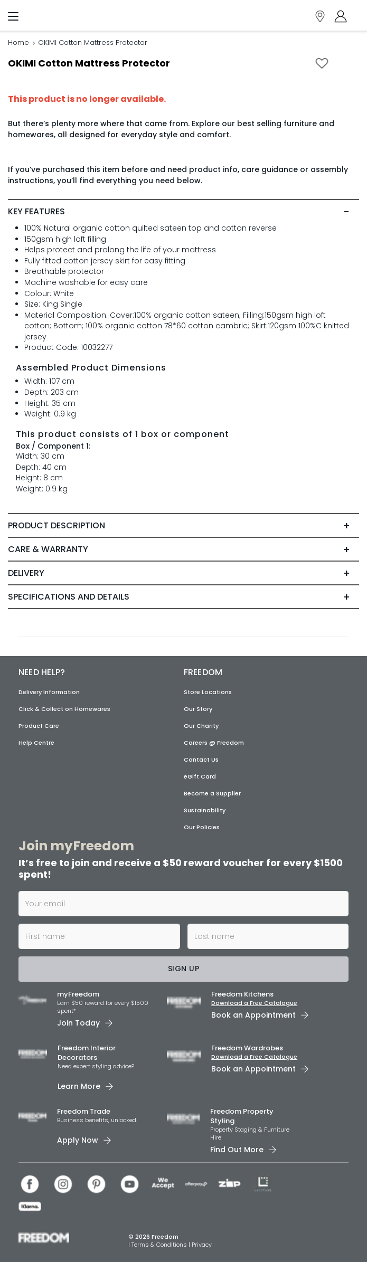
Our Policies (202, 827)
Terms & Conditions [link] (160, 1244)
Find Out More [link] (237, 1149)
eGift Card (200, 776)
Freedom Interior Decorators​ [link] (87, 1052)
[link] (61, 14)
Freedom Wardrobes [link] (247, 1048)
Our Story (198, 709)
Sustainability (204, 810)
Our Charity (201, 726)
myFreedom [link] (78, 994)
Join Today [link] (78, 1023)
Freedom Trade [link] (83, 1111)
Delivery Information (49, 692)
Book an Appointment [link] (253, 1015)
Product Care (38, 726)
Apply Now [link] (77, 1140)
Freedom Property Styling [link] (242, 1116)
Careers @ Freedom (214, 742)
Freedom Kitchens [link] (242, 994)
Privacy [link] (202, 1244)
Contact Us (201, 759)
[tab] (183, 211)
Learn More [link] (79, 1086)
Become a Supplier (212, 793)
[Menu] (13, 18)
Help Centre (36, 742)
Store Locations (208, 692)
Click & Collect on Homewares (64, 709)
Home (18, 42)
